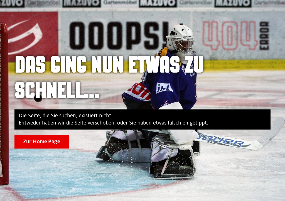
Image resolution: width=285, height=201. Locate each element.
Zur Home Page (41, 142)
